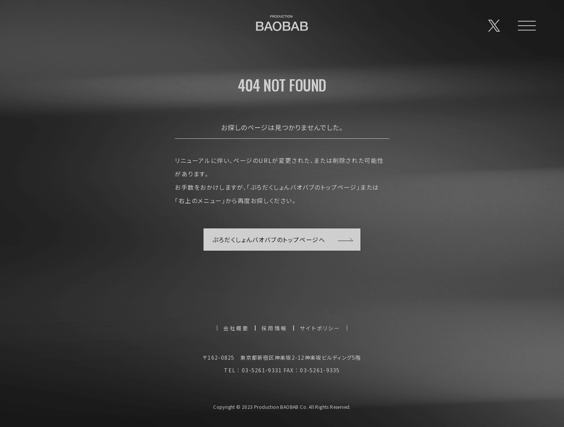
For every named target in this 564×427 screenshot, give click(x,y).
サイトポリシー (320, 328)
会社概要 (236, 328)
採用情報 (274, 328)
